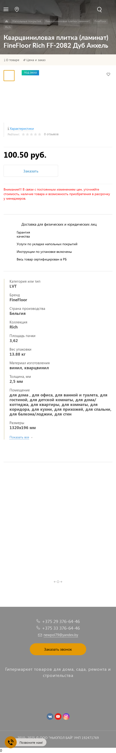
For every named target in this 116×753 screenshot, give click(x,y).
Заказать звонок (58, 649)
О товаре (12, 60)
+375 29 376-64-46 (61, 621)
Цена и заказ (35, 60)
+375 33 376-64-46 (61, 628)
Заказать (30, 170)
